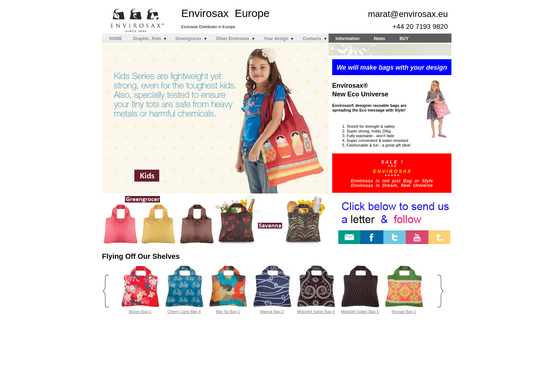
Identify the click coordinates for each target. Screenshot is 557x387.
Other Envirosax (232, 38)
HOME (115, 38)
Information (348, 38)
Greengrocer (188, 38)
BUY (404, 38)
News (379, 38)
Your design (276, 38)
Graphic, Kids (147, 38)
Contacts (312, 38)
